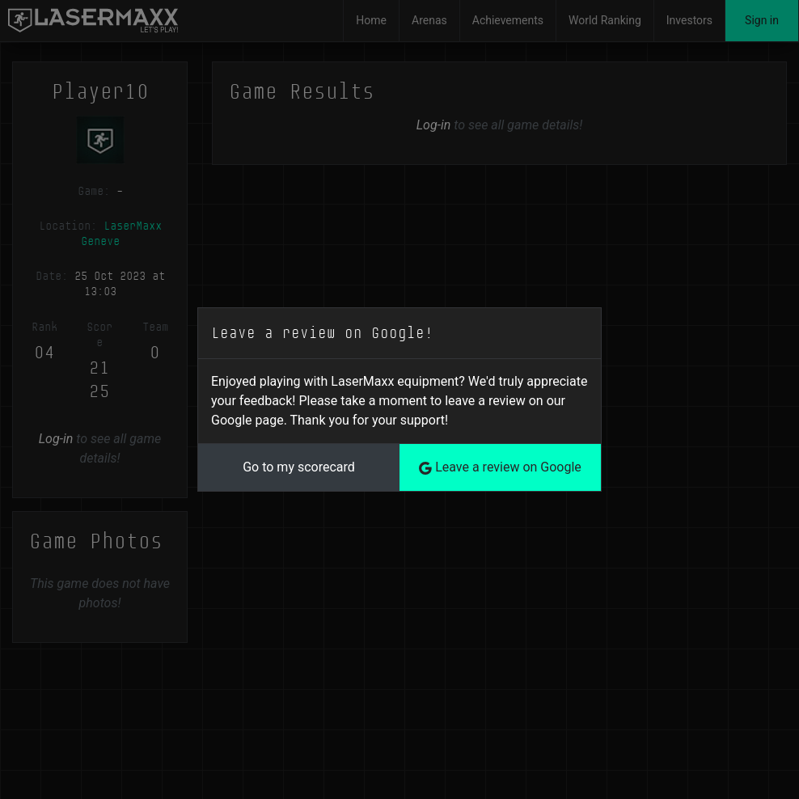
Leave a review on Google (500, 467)
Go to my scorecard (299, 467)
